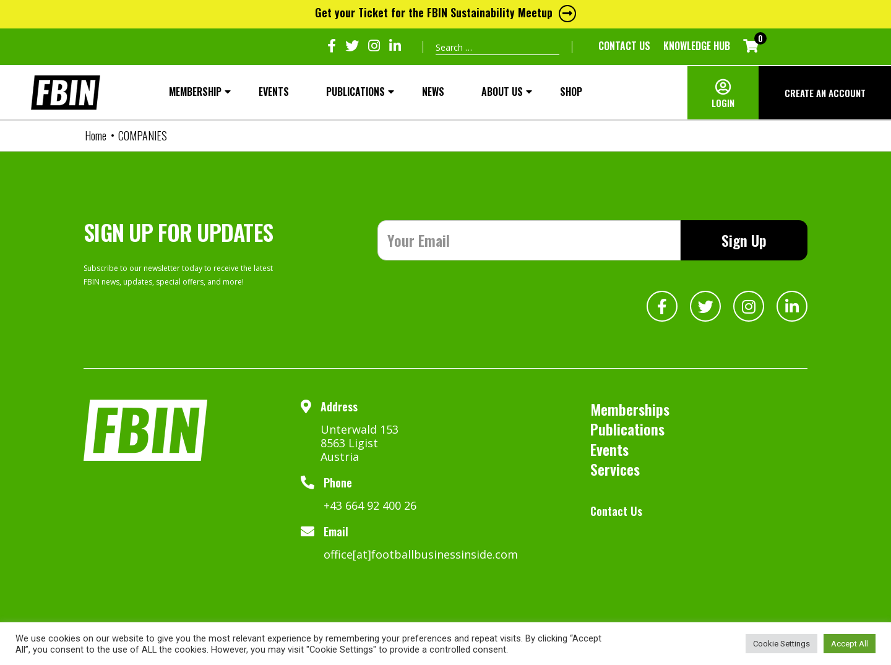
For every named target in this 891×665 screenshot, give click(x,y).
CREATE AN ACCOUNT (825, 93)
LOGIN (723, 102)
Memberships (629, 409)
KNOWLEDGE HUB (696, 45)
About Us (502, 91)
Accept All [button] (849, 643)
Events (274, 91)
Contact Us (624, 45)
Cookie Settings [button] (781, 643)
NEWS (433, 91)
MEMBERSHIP (195, 91)
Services (615, 469)
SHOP (571, 91)
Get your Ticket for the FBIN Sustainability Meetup (445, 12)
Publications (355, 91)
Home (95, 135)
